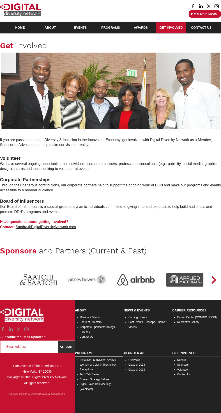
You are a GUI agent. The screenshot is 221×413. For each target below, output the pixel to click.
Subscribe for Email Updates (22, 337)
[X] (209, 6)
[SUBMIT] (66, 347)
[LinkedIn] (201, 6)
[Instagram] (216, 6)
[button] (50, 27)
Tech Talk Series (89, 374)
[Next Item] (213, 280)
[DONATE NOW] (205, 14)
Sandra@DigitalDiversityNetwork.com (46, 227)
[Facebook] (193, 6)
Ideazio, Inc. (58, 393)
